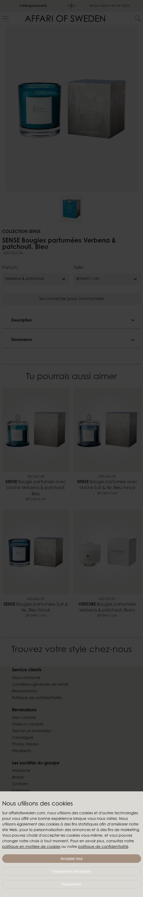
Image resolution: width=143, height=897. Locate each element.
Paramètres (71, 884)
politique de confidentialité (103, 847)
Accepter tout (71, 858)
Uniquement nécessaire (71, 871)
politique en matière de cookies (31, 847)
